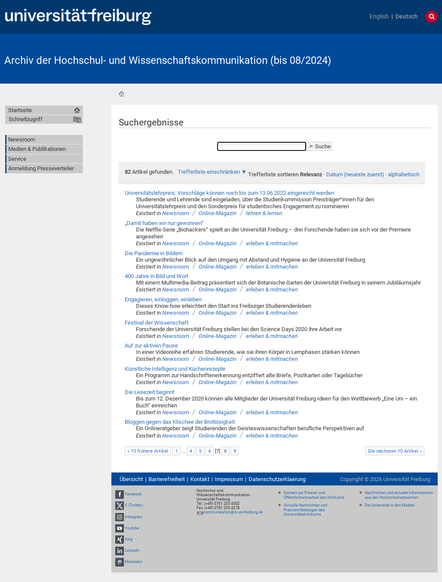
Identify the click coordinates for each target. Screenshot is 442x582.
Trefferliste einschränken (209, 172)
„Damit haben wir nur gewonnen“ (164, 223)
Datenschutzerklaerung (277, 479)
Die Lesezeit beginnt (149, 392)
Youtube (132, 528)
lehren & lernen (264, 213)
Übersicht (131, 479)
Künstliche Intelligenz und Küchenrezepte (175, 369)
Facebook (133, 494)
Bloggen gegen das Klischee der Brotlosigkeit (180, 422)
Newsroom (175, 213)
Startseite (121, 94)
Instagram (133, 517)
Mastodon (133, 562)
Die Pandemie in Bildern (154, 253)
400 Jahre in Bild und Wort (156, 276)
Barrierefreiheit (166, 479)
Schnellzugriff (26, 119)
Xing (129, 539)
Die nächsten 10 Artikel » (395, 451)
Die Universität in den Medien (390, 505)
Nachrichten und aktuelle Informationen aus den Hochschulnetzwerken (399, 495)
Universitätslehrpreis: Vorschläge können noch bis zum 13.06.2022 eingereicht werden (229, 193)
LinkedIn (132, 550)
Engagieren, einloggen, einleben (163, 299)
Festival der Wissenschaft (157, 322)
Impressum (229, 479)
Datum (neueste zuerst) (355, 174)
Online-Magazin (218, 213)
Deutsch (406, 16)
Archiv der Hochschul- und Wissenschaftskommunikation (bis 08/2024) (167, 60)
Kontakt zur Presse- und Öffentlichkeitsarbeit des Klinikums (314, 495)
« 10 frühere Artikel (147, 451)
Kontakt (199, 479)
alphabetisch (404, 174)
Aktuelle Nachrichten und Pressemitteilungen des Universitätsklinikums (305, 510)
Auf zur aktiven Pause (151, 345)
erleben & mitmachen (272, 243)
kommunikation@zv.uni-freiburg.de (233, 512)
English (379, 16)
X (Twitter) (134, 505)
